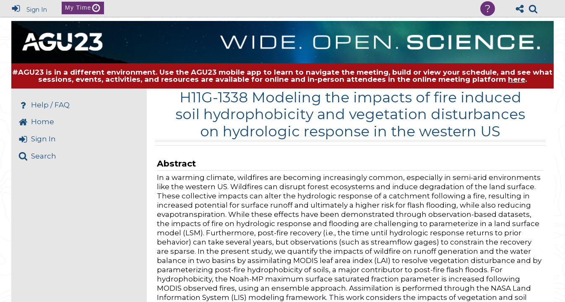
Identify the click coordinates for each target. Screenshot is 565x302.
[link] (533, 8)
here (516, 79)
